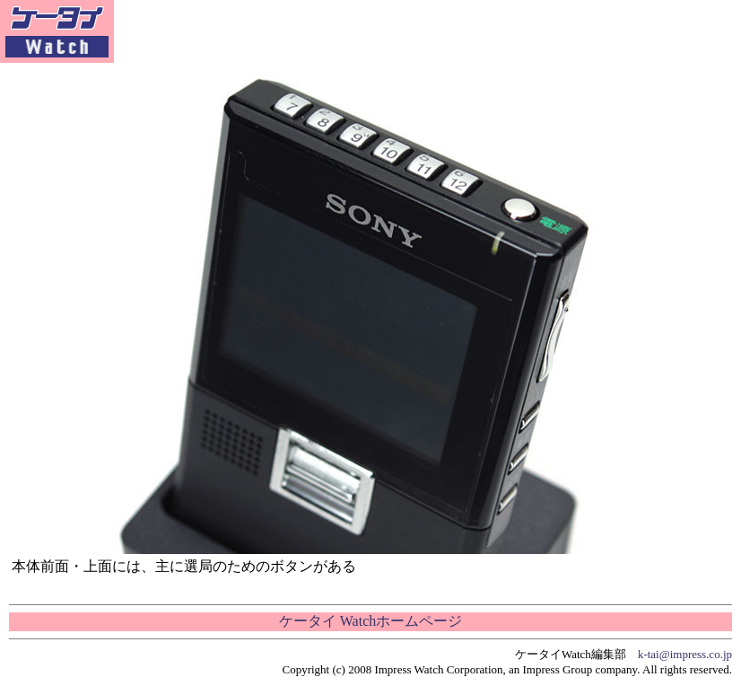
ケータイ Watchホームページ (370, 621)
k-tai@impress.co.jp (685, 654)
